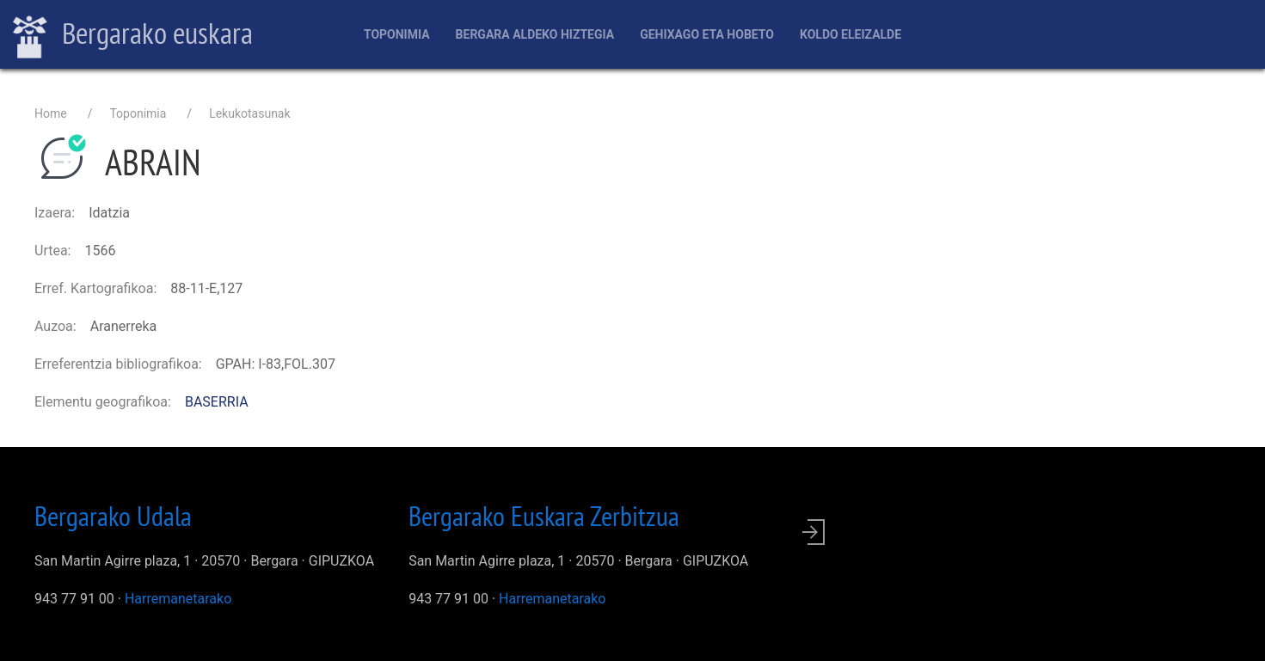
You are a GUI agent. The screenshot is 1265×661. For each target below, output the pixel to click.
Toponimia (397, 34)
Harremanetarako (178, 599)
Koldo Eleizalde (850, 34)
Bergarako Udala (113, 516)
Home (50, 113)
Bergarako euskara (133, 35)
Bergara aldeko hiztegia (535, 34)
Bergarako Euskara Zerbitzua (543, 516)
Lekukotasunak (249, 113)
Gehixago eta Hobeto (707, 34)
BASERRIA (217, 402)
